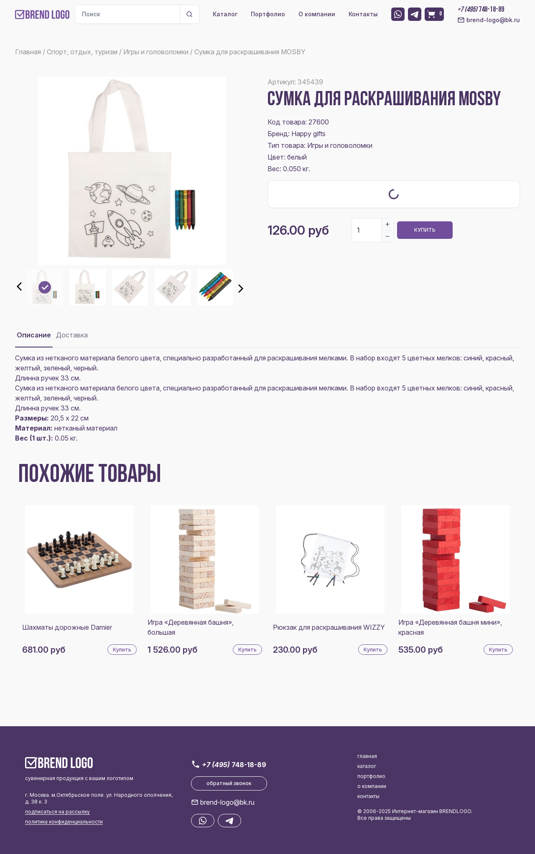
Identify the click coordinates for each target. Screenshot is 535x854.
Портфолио (268, 14)
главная (367, 756)
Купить (425, 230)
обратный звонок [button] (229, 783)
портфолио (371, 776)
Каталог (225, 14)
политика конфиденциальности (64, 822)
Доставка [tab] (72, 335)
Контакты (363, 14)
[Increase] (387, 224)
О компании (316, 14)
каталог (366, 766)
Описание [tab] (34, 335)
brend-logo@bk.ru (488, 20)
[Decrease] (387, 236)
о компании (371, 786)
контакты (368, 796)
